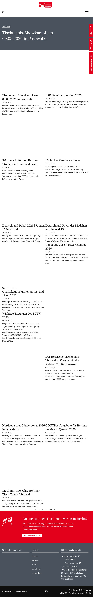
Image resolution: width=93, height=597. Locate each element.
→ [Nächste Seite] (55, 509)
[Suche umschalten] (3, 12)
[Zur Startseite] (45, 5)
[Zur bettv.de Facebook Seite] (46, 591)
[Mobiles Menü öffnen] (86, 12)
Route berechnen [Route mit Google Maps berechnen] (73, 563)
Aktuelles (35, 560)
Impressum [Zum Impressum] (7, 591)
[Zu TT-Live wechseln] (91, 44)
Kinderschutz (36, 573)
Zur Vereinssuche (32, 535)
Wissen (34, 565)
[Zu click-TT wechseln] (91, 30)
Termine (35, 556)
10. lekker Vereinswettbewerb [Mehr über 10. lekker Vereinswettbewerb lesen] (64, 160)
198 (50, 509)
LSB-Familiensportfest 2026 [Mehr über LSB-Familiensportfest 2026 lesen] (63, 95)
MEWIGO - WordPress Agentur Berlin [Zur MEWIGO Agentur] (75, 593)
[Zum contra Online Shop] (9, 560)
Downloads (36, 569)
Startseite (6, 26)
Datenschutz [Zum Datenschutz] (21, 591)
